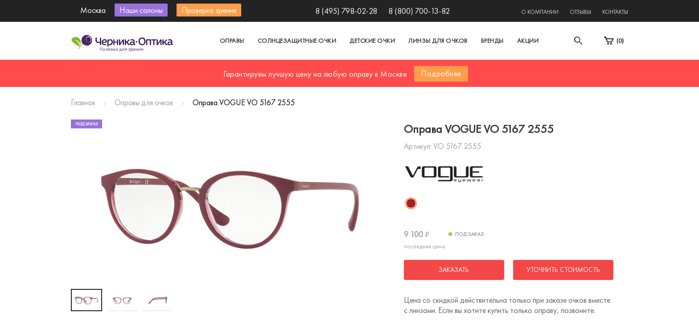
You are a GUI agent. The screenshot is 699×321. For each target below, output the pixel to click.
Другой (390, 68)
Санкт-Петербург (329, 68)
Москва (267, 68)
